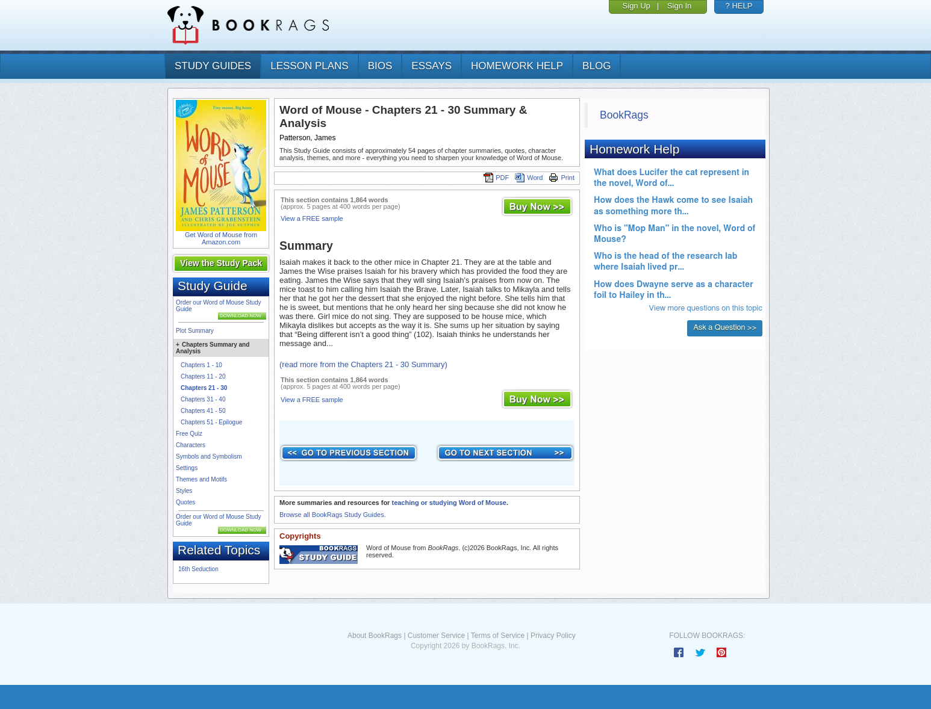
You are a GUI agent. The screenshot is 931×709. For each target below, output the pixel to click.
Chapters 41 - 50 (203, 410)
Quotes (185, 502)
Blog (596, 66)
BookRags (624, 115)
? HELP (739, 5)
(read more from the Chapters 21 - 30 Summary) (363, 364)
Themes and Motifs (201, 479)
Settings (187, 468)
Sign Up (636, 5)
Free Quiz (189, 433)
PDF (496, 177)
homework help (517, 66)
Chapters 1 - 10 (201, 365)
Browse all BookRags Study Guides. (332, 514)
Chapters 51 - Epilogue (211, 422)
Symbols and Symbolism (208, 456)
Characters (190, 445)
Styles (184, 491)
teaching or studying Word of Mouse (448, 502)
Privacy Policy (553, 635)
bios (380, 66)
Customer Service (436, 635)
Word (529, 177)
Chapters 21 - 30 (204, 388)
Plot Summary (195, 330)
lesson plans (309, 66)
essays (431, 66)
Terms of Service (498, 635)
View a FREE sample (312, 218)
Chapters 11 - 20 (203, 376)
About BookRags (374, 635)
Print (561, 177)
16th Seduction (198, 569)
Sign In (679, 5)
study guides (213, 66)
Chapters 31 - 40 (203, 399)
